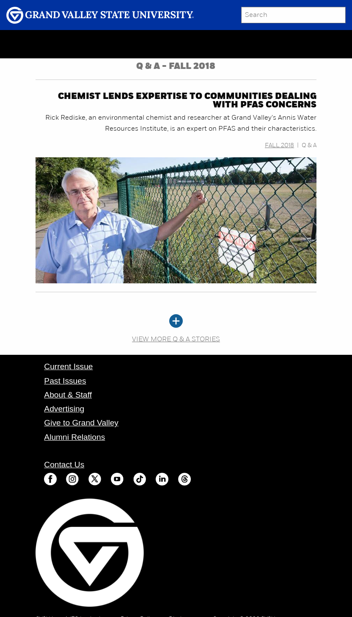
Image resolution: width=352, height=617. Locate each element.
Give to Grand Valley (81, 422)
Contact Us (64, 464)
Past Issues (65, 380)
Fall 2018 (279, 145)
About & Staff (68, 394)
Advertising (64, 408)
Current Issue (68, 366)
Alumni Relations (74, 437)
